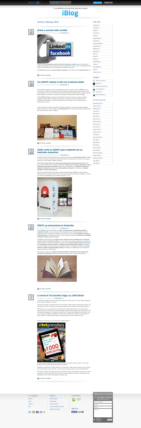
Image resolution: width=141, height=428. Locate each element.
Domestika (45, 232)
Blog (29, 406)
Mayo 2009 (95, 142)
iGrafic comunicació (100, 86)
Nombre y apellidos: (99, 402)
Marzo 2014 (96, 119)
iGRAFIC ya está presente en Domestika (55, 225)
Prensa (94, 64)
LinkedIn (73, 64)
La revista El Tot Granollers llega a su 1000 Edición (60, 295)
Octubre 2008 (96, 155)
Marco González (100, 94)
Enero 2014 (96, 124)
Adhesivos (95, 27)
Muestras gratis (53, 398)
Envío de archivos (54, 404)
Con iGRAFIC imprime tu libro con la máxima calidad (60, 82)
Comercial (95, 33)
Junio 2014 (95, 113)
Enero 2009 (96, 150)
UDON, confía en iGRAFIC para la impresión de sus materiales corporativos (59, 151)
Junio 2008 (95, 163)
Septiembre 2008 (97, 158)
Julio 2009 (95, 139)
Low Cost (65, 3)
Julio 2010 (95, 134)
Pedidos (95, 59)
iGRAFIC (81, 89)
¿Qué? (30, 401)
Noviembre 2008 (97, 153)
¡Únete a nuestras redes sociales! (52, 30)
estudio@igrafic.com (64, 108)
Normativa (95, 51)
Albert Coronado (100, 80)
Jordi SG (98, 92)
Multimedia (95, 48)
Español (107, 2)
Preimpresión (96, 61)
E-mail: (96, 404)
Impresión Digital (97, 43)
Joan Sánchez (99, 89)
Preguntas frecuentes (55, 409)
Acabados (95, 25)
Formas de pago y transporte (57, 406)
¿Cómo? (30, 398)
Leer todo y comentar (45, 75)
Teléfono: (96, 407)
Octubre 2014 (96, 106)
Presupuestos (53, 401)
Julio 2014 (95, 111)
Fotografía (95, 41)
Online (94, 56)
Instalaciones (96, 46)
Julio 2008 (95, 160)
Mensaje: (96, 409)
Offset (94, 54)
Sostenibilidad (96, 67)
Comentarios (64, 33)
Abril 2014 (95, 116)
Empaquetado (96, 38)
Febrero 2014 (96, 121)
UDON (84, 157)
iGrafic (61, 64)
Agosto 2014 (96, 108)
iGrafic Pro (55, 3)
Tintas (94, 69)
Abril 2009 (95, 145)
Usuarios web (96, 72)
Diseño (94, 35)
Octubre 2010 (96, 132)
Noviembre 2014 (97, 103)
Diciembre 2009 (97, 137)
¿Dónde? (30, 404)
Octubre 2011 (96, 129)
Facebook (67, 64)
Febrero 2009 (96, 147)
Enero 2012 (96, 126)
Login (95, 2)
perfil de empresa (84, 242)
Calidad (95, 30)
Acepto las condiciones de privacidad (99, 419)
